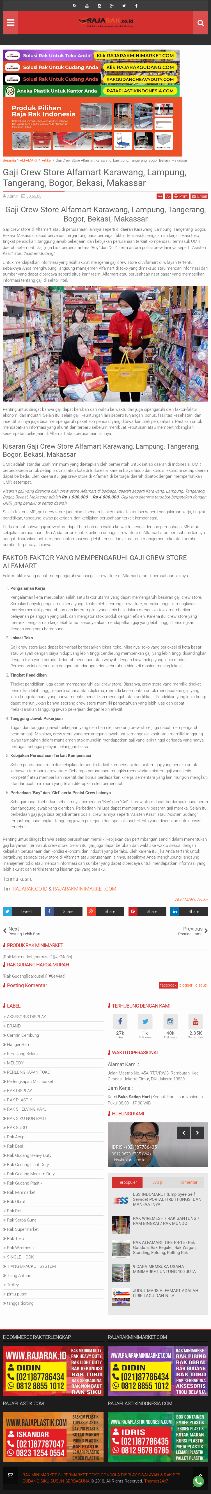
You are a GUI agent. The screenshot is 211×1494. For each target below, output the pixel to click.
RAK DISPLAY (19, 1090)
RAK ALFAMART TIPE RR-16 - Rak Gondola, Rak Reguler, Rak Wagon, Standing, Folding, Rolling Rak (164, 1247)
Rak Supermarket (23, 1229)
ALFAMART (185, 899)
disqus (201, 985)
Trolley (13, 1284)
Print (181, 196)
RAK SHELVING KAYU (27, 1109)
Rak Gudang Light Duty (28, 1164)
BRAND (14, 1026)
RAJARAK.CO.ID (30, 889)
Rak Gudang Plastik (24, 1183)
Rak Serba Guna (21, 1220)
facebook (168, 985)
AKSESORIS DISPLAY (26, 1016)
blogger (185, 985)
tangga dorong (20, 1303)
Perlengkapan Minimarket (30, 1081)
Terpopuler (127, 1182)
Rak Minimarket (21, 1192)
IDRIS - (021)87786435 (134, 1147)
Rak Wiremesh (20, 1247)
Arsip (157, 1182)
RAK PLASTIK (19, 1100)
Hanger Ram (18, 1044)
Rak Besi (15, 1146)
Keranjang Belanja (23, 1053)
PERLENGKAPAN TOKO (28, 1072)
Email (199, 196)
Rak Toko (15, 1238)
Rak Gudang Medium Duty (31, 1173)
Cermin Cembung (23, 1035)
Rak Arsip (15, 1136)
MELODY (15, 1063)
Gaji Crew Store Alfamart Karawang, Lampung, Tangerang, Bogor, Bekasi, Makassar (94, 177)
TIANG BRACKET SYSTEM (31, 1266)
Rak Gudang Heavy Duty (29, 1155)
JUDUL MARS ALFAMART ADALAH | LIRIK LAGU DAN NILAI (167, 1293)
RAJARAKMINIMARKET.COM (84, 889)
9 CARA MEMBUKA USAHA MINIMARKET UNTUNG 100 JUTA (164, 1269)
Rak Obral (16, 1201)
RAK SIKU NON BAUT (27, 1118)
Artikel (202, 899)
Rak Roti (14, 1210)
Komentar (189, 1182)
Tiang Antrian (19, 1275)
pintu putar (17, 1294)
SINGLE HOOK (20, 1257)
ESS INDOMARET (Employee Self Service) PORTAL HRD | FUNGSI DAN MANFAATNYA (167, 1199)
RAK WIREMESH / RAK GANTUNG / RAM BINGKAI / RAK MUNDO (166, 1221)
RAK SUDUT (18, 1127)
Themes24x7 (156, 1481)
